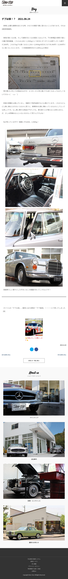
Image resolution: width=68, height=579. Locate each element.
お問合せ (34, 571)
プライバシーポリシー (34, 566)
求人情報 (34, 564)
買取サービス (34, 561)
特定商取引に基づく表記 (34, 569)
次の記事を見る (62, 355)
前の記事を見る (6, 355)
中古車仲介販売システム (34, 559)
